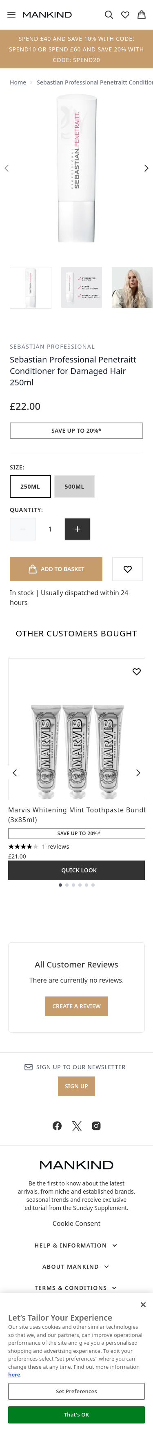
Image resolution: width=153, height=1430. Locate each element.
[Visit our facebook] (57, 1126)
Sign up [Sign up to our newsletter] (76, 1086)
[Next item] (138, 772)
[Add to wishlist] (127, 569)
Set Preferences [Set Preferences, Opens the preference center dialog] (76, 1391)
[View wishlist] (125, 15)
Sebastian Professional (52, 346)
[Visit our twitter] (76, 1126)
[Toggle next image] (146, 168)
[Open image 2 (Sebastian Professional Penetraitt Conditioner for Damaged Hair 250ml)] (81, 287)
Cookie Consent (76, 1223)
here (14, 1374)
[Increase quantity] (77, 529)
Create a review (76, 1006)
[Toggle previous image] (6, 168)
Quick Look (79, 870)
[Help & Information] (76, 1245)
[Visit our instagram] (96, 1126)
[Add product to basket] (56, 569)
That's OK (76, 1414)
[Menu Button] (11, 15)
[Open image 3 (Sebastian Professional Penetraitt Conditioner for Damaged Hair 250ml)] (132, 287)
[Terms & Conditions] (77, 1288)
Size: (17, 467)
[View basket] (141, 15)
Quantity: (26, 510)
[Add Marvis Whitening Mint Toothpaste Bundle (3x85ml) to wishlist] (136, 671)
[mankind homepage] (47, 15)
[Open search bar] (109, 15)
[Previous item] (14, 772)
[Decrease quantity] (23, 529)
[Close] (143, 1305)
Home (18, 82)
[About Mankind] (76, 1267)
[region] (76, 1361)
